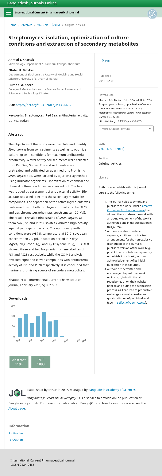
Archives (27, 25)
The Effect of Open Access (129, 302)
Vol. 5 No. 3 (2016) (48, 25)
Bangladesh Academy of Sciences (112, 390)
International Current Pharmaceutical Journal (47, 12)
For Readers (15, 433)
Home (12, 25)
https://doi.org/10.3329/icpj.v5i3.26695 (43, 105)
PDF (107, 61)
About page (16, 408)
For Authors (15, 440)
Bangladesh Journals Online (32, 2)
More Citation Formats (116, 129)
